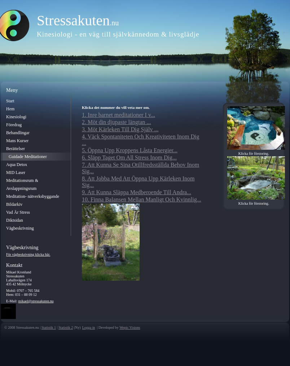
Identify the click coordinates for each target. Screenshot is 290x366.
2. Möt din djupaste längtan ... (116, 122)
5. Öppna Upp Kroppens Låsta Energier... (129, 150)
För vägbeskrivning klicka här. (28, 254)
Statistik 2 (65, 327)
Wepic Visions (129, 327)
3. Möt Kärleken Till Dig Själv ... (120, 129)
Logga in (88, 327)
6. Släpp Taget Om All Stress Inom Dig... (129, 157)
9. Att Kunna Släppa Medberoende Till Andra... (136, 192)
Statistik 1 (48, 327)
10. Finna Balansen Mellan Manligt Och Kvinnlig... (141, 199)
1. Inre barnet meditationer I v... (118, 115)
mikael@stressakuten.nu (36, 301)
